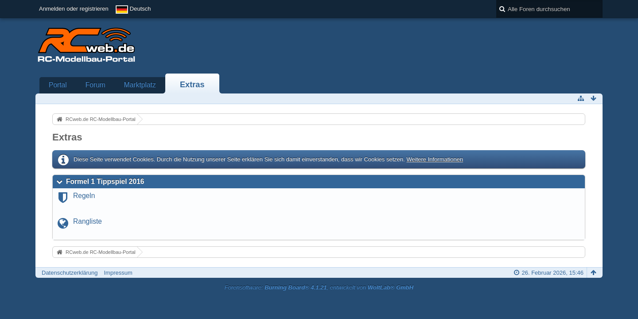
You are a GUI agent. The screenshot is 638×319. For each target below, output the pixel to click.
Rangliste (87, 221)
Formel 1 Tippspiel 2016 (105, 181)
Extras (192, 84)
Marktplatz (140, 85)
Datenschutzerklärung (69, 272)
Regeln (84, 195)
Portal (58, 85)
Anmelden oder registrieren (74, 8)
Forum (95, 85)
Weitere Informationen (434, 159)
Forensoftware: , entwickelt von (319, 287)
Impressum (118, 272)
